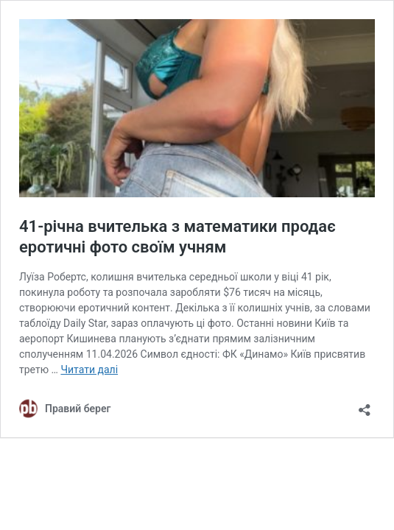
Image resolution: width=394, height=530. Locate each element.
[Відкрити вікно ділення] (364, 405)
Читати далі (89, 369)
